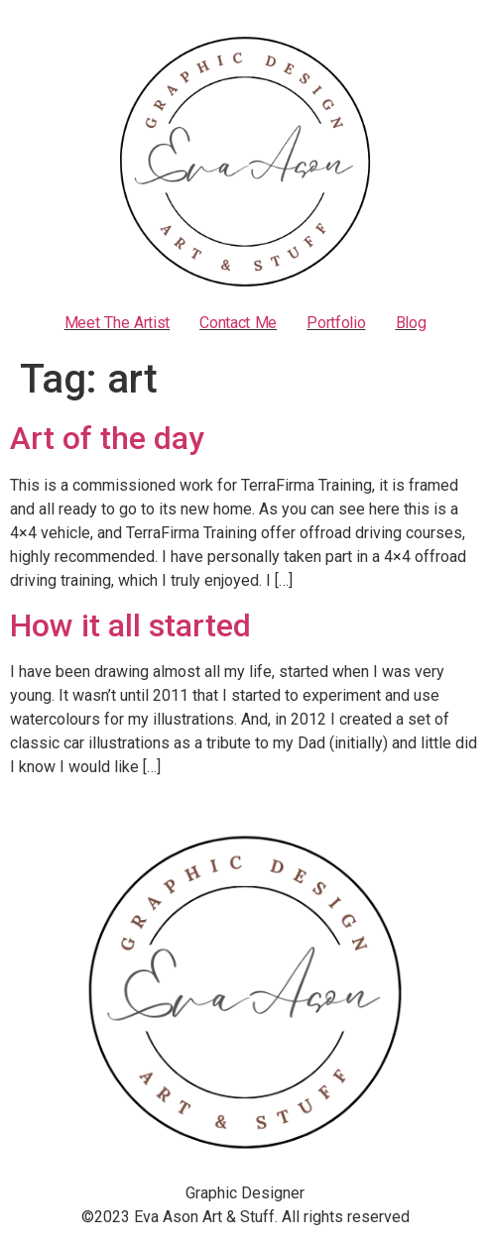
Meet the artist (117, 323)
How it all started (130, 625)
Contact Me (238, 323)
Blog (411, 323)
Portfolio (335, 323)
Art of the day (107, 438)
